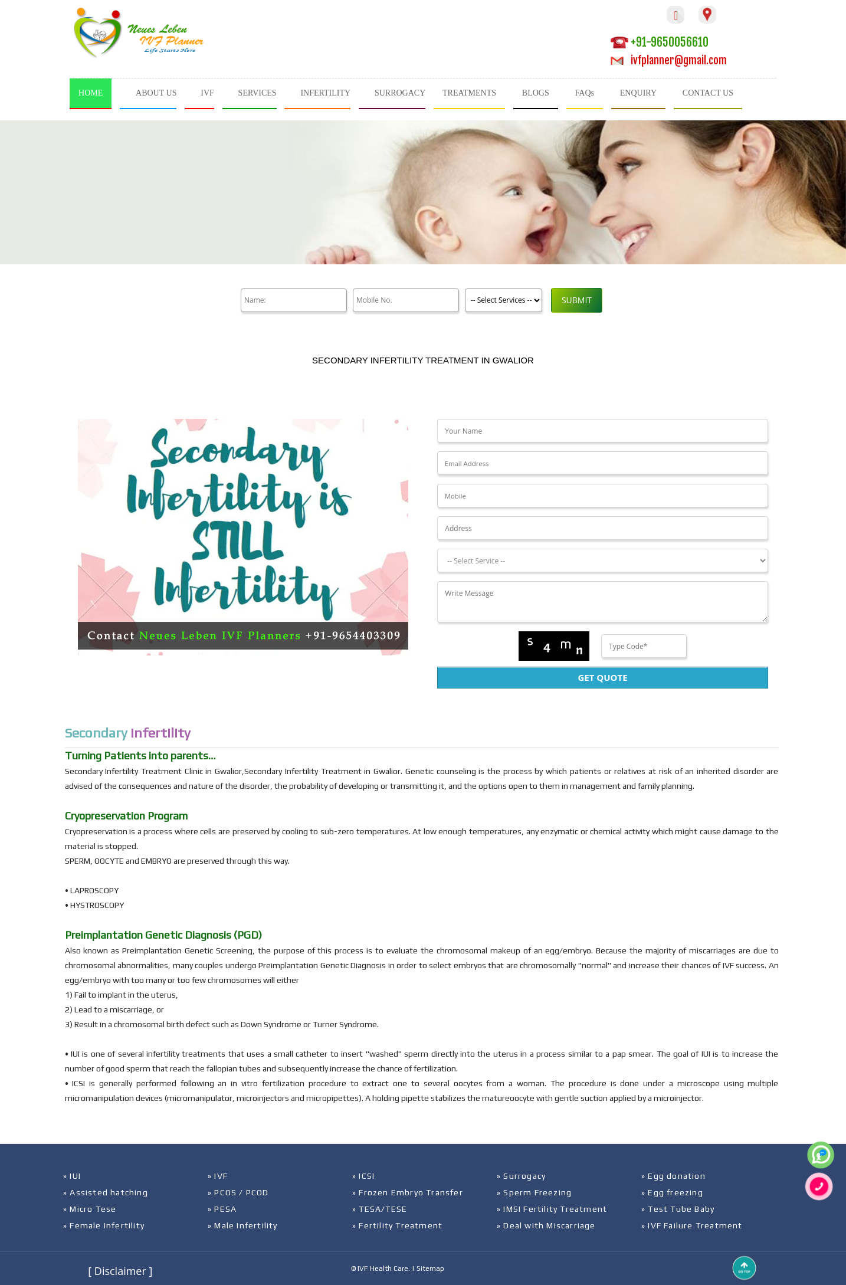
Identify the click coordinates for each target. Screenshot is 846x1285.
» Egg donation (673, 1176)
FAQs (584, 92)
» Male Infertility (243, 1225)
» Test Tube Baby (677, 1209)
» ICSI (363, 1176)
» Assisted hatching (105, 1192)
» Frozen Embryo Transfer (407, 1192)
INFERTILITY (325, 92)
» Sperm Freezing (534, 1192)
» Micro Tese (89, 1209)
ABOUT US (156, 92)
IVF (207, 92)
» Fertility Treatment (397, 1225)
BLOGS (535, 92)
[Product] (503, 300)
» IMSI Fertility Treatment (552, 1209)
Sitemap (430, 1268)
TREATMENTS (469, 92)
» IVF (218, 1176)
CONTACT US (708, 92)
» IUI (72, 1176)
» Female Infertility (104, 1225)
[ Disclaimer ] (120, 1271)
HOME (90, 92)
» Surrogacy (521, 1176)
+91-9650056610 (660, 42)
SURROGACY (400, 92)
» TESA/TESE (379, 1209)
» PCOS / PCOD (238, 1192)
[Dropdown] (602, 560)
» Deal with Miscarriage (546, 1225)
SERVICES (257, 92)
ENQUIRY (638, 92)
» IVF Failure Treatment (692, 1225)
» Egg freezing (672, 1192)
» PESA (222, 1209)
